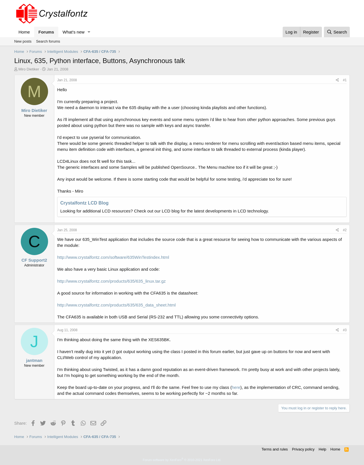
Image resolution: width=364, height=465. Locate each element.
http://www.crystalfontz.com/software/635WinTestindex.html (113, 257)
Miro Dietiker (28, 69)
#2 (345, 230)
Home (24, 32)
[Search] (337, 32)
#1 (345, 80)
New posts (23, 41)
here (236, 387)
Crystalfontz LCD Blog (84, 203)
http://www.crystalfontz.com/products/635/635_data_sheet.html (116, 305)
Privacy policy (303, 449)
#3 (345, 330)
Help (322, 449)
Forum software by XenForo (182, 460)
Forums (46, 32)
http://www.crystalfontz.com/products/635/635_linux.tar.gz (111, 281)
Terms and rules (275, 449)
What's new (73, 32)
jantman (34, 360)
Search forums (48, 41)
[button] (89, 32)
